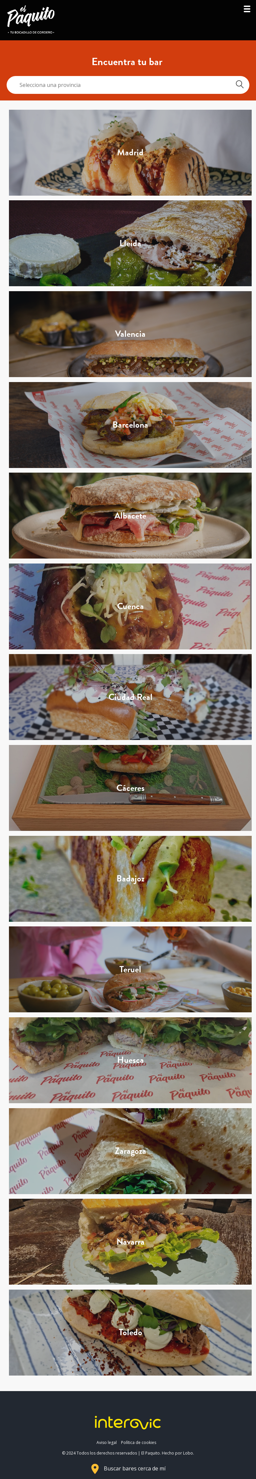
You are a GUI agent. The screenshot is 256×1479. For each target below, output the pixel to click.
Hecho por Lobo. (178, 1453)
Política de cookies (138, 1442)
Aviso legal (106, 1442)
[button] (247, 11)
